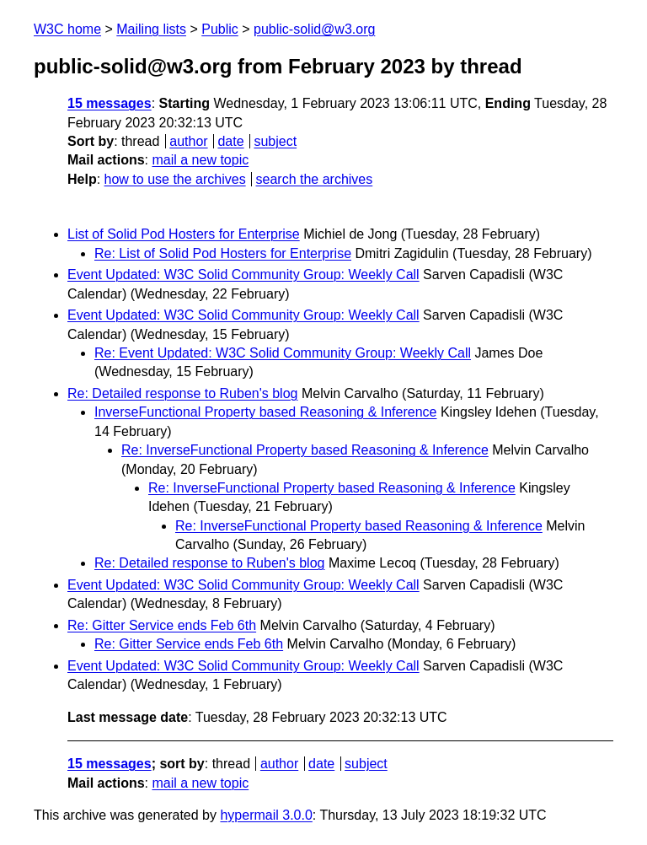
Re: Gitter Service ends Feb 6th (161, 625)
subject (275, 141)
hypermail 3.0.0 (266, 815)
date (230, 141)
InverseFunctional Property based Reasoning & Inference (265, 412)
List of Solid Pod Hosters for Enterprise (183, 234)
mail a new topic (200, 160)
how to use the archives (175, 179)
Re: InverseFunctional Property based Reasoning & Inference (305, 450)
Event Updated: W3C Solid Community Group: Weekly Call (243, 274)
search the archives (314, 179)
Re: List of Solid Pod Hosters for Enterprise (222, 253)
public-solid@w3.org (314, 29)
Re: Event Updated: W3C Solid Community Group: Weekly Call (282, 353)
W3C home (67, 29)
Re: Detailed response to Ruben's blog (182, 393)
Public (219, 29)
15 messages (109, 103)
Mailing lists (151, 29)
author (188, 141)
